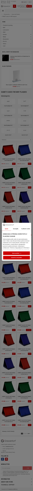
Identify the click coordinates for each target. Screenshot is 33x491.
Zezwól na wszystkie (16, 254)
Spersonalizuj (16, 249)
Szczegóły (15, 225)
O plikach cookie (26, 225)
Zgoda (6, 225)
